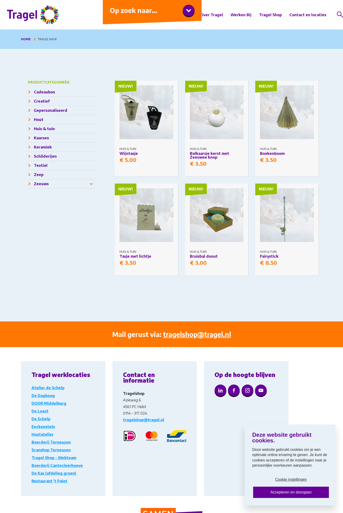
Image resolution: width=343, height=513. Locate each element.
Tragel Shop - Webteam (54, 457)
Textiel (41, 165)
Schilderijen (45, 156)
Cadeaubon (44, 92)
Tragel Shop (270, 14)
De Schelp (41, 419)
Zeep (39, 174)
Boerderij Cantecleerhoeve (57, 465)
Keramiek (43, 147)
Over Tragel (211, 14)
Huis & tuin (44, 128)
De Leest (40, 411)
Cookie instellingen (291, 479)
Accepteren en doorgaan (290, 492)
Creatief (42, 101)
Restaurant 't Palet (49, 481)
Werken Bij (241, 14)
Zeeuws (41, 183)
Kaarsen (41, 138)
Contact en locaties (307, 14)
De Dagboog (43, 395)
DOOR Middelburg (49, 403)
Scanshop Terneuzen (51, 450)
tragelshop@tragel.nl (197, 334)
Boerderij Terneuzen (51, 442)
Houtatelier (43, 434)
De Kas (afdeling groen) (54, 473)
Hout (38, 119)
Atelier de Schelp (48, 387)
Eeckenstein (43, 426)
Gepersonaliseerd (50, 110)
